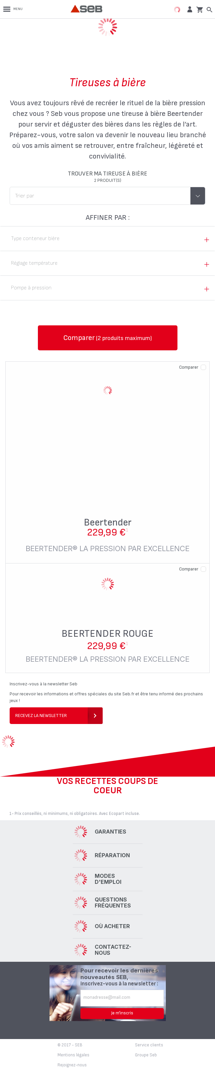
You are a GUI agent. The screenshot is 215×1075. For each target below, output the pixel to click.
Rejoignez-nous (72, 1065)
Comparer (188, 367)
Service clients (149, 1045)
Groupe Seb (146, 1055)
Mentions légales (73, 1055)
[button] (188, 9)
